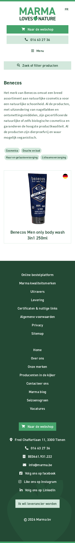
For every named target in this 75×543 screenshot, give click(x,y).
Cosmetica (12, 150)
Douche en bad (31, 150)
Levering (37, 300)
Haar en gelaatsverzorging (22, 157)
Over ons (37, 358)
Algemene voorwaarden (37, 317)
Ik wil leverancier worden (37, 503)
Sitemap (37, 333)
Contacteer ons (37, 383)
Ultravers (37, 291)
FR (67, 9)
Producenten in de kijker (37, 375)
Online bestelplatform (37, 275)
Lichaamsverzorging (54, 157)
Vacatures (37, 408)
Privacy (37, 325)
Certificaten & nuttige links (37, 308)
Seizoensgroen (37, 400)
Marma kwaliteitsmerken (37, 283)
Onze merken (37, 366)
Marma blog (37, 392)
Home (37, 350)
